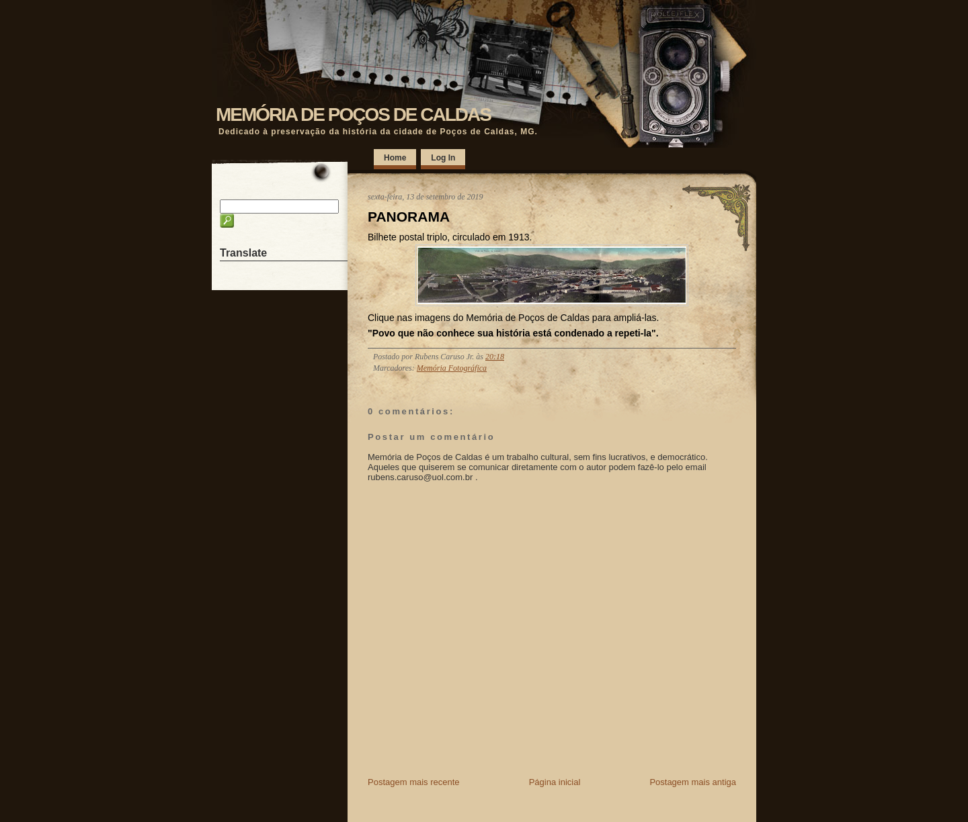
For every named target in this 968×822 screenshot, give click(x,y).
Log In (443, 158)
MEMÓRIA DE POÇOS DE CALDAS (353, 114)
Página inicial (555, 782)
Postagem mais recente (414, 782)
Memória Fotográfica (452, 368)
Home (395, 158)
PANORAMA (409, 216)
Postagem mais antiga (692, 782)
